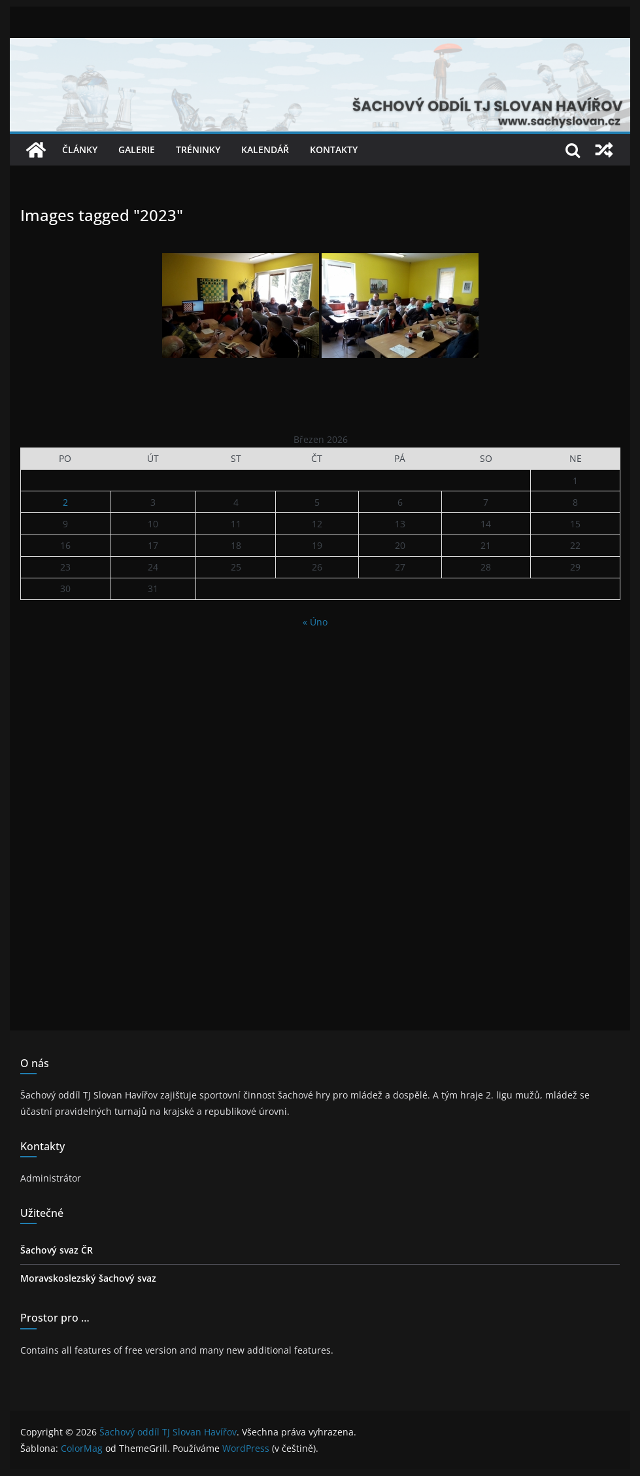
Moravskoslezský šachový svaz (88, 1278)
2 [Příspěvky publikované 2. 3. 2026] (65, 502)
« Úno (315, 622)
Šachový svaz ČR (56, 1250)
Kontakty (334, 149)
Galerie (136, 149)
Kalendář (265, 149)
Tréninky (198, 149)
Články (79, 149)
